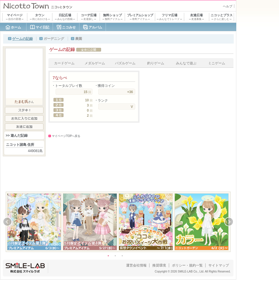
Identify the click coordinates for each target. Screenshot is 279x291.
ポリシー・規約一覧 (187, 265)
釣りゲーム (155, 63)
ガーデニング (54, 39)
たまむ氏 (21, 102)
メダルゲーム (95, 63)
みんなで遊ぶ (186, 63)
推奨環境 (159, 265)
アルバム (95, 27)
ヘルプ (227, 6)
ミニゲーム (216, 63)
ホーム (16, 27)
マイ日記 (42, 27)
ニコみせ (69, 27)
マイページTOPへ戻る (66, 136)
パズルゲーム (125, 63)
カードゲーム (64, 63)
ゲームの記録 (22, 39)
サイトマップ (218, 265)
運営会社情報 (136, 265)
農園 (78, 39)
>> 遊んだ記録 (17, 136)
